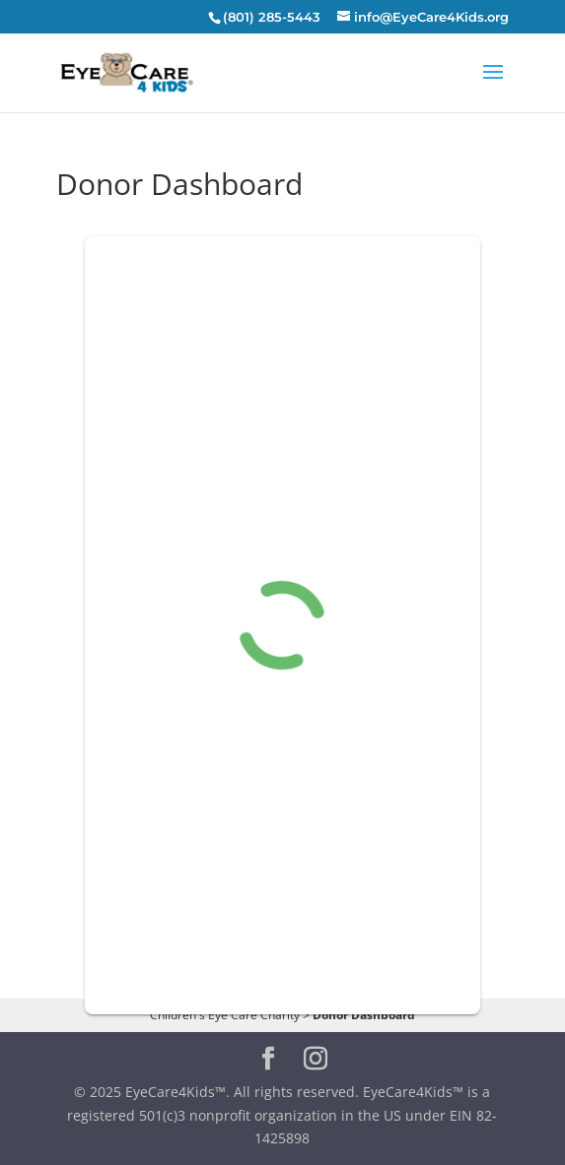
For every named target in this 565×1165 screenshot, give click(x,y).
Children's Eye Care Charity (225, 1014)
